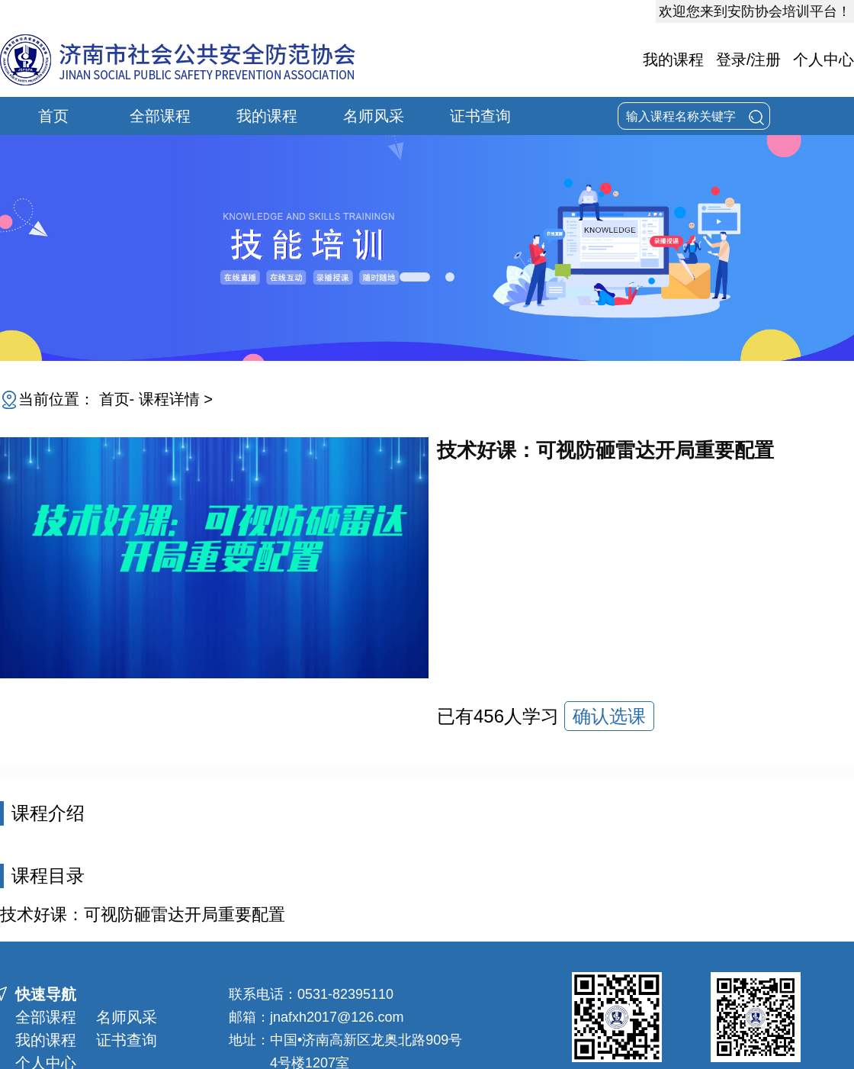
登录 (731, 59)
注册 (765, 59)
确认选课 (609, 716)
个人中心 (823, 59)
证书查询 (480, 116)
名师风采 (373, 116)
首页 (53, 116)
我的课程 (673, 59)
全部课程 (160, 116)
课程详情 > (176, 399)
